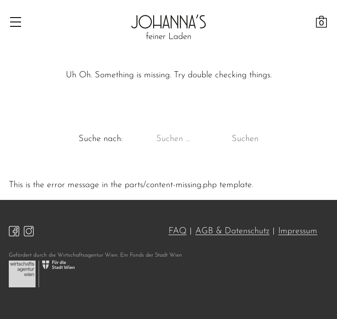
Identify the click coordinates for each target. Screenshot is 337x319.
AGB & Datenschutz (232, 231)
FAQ (177, 231)
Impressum (297, 231)
